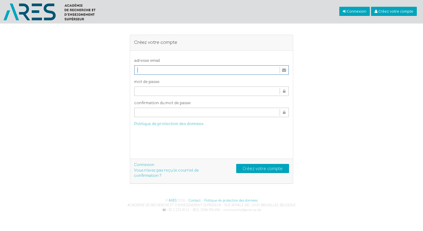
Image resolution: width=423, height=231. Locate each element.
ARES (173, 200)
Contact (195, 200)
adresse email (147, 61)
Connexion (144, 165)
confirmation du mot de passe (162, 103)
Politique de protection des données (168, 124)
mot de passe (147, 82)
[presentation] (179, 143)
